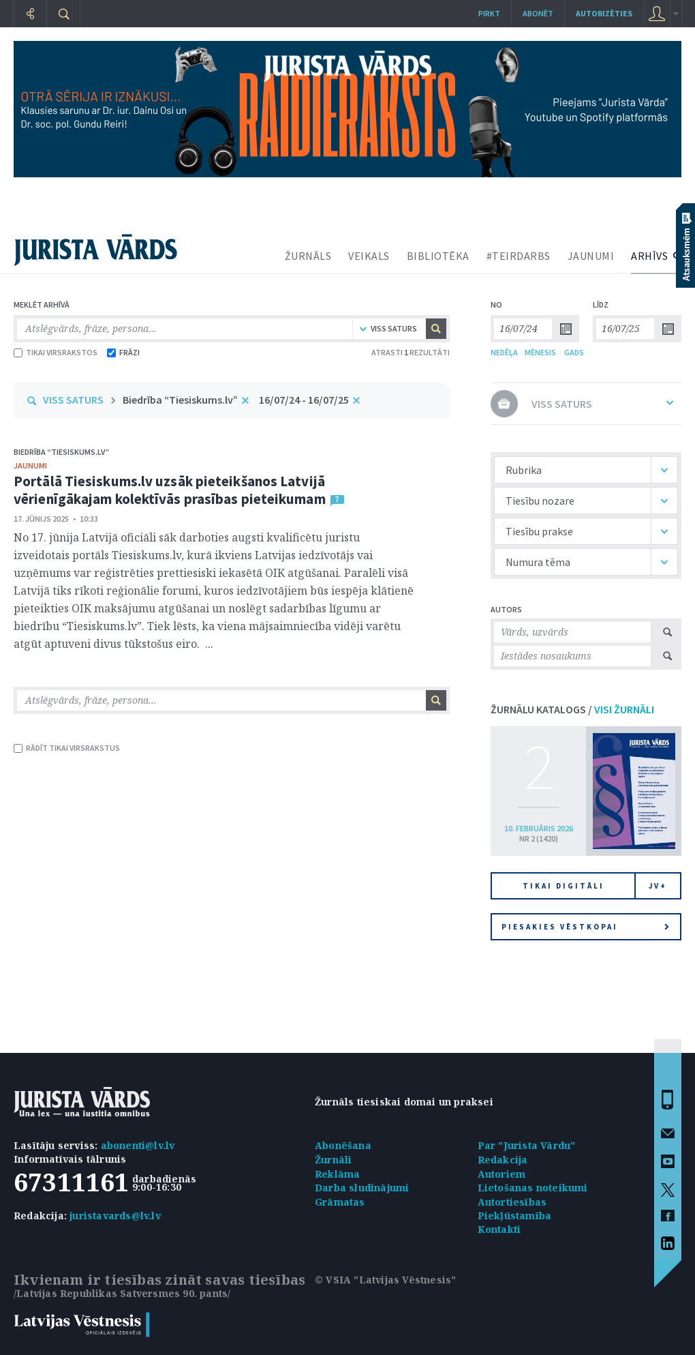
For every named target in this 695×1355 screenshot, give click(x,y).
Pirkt (489, 13)
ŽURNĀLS (308, 256)
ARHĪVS (649, 256)
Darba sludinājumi (362, 1187)
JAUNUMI (591, 256)
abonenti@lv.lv (138, 1145)
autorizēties (604, 13)
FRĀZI (123, 352)
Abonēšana (343, 1145)
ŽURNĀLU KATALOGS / (572, 709)
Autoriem (502, 1173)
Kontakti (499, 1229)
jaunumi (30, 465)
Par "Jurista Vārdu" (527, 1145)
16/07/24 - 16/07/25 (304, 399)
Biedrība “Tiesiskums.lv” (180, 399)
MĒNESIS (540, 352)
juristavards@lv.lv (115, 1215)
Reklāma (337, 1173)
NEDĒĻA (504, 352)
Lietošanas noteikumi (533, 1187)
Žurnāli (333, 1159)
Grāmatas (340, 1201)
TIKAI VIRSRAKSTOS (55, 352)
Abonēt (538, 13)
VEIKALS (369, 256)
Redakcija (503, 1159)
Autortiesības (512, 1201)
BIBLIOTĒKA (438, 256)
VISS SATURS (73, 399)
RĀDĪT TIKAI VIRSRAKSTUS (67, 748)
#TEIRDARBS (518, 256)
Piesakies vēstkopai (585, 927)
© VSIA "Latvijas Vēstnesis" (385, 1279)
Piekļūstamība (515, 1215)
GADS (574, 352)
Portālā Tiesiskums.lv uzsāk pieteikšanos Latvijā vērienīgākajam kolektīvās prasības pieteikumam (170, 490)
